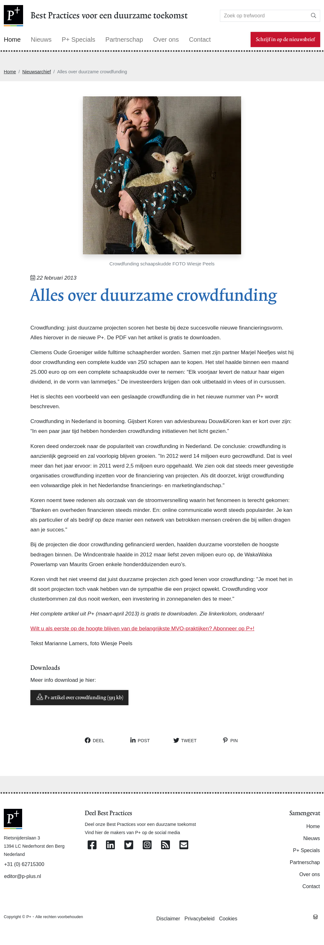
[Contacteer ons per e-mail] (184, 845)
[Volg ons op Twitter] (129, 845)
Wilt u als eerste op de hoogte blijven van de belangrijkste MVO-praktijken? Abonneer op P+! (142, 628)
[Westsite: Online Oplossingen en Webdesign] (315, 916)
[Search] (264, 16)
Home (10, 71)
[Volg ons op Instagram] (147, 845)
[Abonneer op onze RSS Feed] (165, 845)
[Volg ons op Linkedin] (110, 845)
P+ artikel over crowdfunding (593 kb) (79, 697)
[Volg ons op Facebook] (92, 845)
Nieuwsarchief (36, 71)
